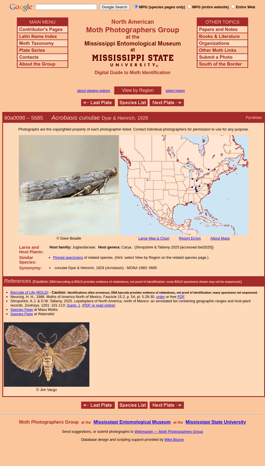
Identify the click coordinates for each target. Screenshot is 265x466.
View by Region (138, 90)
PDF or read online (98, 305)
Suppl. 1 (73, 305)
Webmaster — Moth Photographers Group (168, 431)
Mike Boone (174, 439)
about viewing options (93, 91)
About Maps (220, 238)
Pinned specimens (68, 257)
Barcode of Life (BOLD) (30, 292)
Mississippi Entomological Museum (131, 422)
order (160, 297)
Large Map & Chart (153, 238)
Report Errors (190, 238)
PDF (181, 297)
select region (175, 91)
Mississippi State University (216, 422)
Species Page (22, 309)
